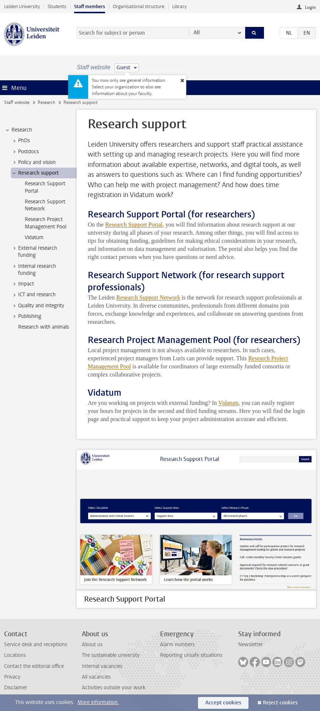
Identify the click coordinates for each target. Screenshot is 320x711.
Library (179, 6)
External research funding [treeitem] (34, 252)
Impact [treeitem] (22, 284)
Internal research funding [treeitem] (33, 270)
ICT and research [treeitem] (33, 294)
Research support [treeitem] (35, 173)
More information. (98, 702)
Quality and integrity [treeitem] (37, 305)
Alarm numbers (177, 644)
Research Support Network (148, 297)
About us (92, 644)
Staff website (16, 102)
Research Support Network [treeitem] (45, 205)
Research (46, 102)
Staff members (89, 6)
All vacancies (96, 676)
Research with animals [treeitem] (43, 326)
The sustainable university (111, 655)
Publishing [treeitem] (26, 316)
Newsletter (250, 644)
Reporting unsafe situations (191, 655)
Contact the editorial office (34, 666)
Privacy (12, 676)
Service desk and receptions (35, 644)
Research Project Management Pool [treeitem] (45, 223)
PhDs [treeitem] (20, 140)
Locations (15, 655)
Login (310, 7)
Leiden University (22, 6)
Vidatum (228, 403)
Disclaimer (15, 687)
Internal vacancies (102, 666)
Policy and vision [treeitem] (33, 162)
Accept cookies (223, 702)
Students (57, 6)
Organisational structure (138, 6)
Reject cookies (280, 702)
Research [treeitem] (18, 130)
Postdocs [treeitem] (25, 151)
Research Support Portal (134, 224)
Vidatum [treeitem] (34, 237)
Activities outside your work (113, 687)
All (197, 32)
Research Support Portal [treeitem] (45, 187)
